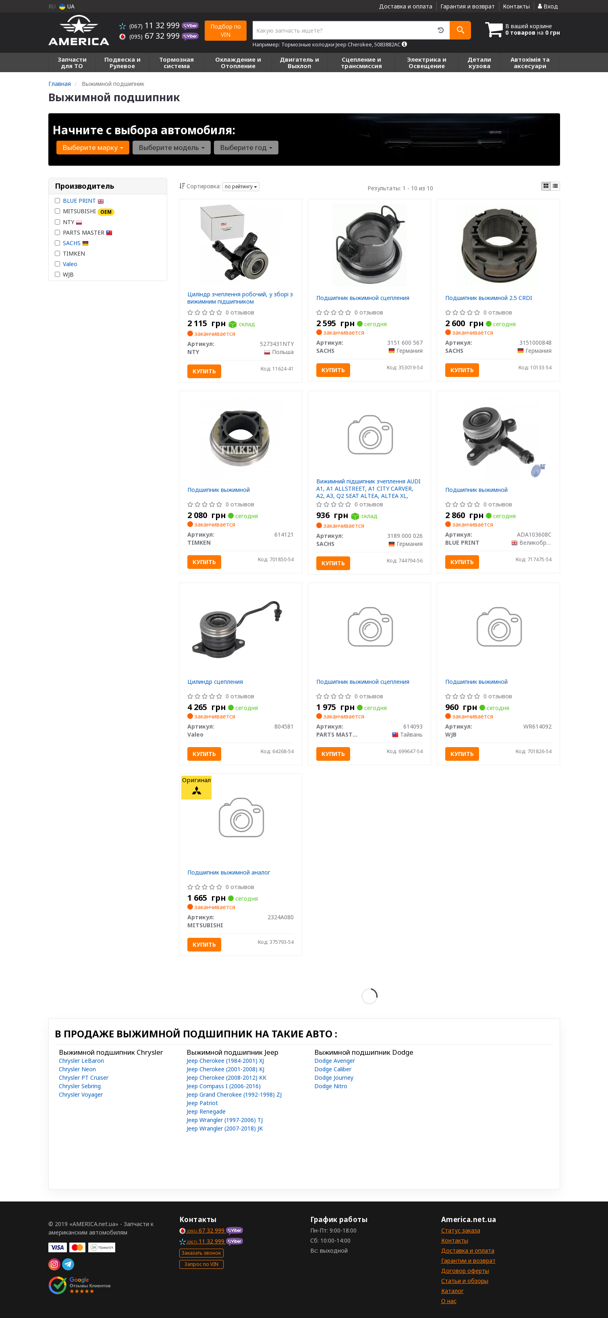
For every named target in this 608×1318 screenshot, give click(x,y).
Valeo (70, 264)
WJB (64, 274)
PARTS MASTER (83, 232)
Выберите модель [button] (172, 147)
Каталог (452, 1291)
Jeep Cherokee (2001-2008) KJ (225, 1069)
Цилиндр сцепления (215, 681)
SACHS (76, 243)
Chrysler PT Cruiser (83, 1077)
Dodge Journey (333, 1077)
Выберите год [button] (246, 147)
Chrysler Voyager (81, 1094)
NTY (68, 222)
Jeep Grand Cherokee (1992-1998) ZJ (234, 1094)
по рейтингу (241, 186)
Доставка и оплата (405, 6)
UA (67, 6)
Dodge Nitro (330, 1086)
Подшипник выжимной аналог (228, 872)
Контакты (516, 6)
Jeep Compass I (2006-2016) (224, 1086)
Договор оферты (465, 1270)
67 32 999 (150, 35)
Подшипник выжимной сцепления (362, 298)
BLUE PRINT (83, 200)
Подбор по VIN (225, 30)
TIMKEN (70, 253)
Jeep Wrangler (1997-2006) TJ (225, 1120)
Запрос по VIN (201, 1264)
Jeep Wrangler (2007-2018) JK (225, 1128)
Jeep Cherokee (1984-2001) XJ (225, 1060)
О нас (449, 1301)
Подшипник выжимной (218, 489)
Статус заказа (460, 1230)
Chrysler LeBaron (81, 1060)
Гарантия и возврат (467, 6)
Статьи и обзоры (464, 1281)
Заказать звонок (201, 1252)
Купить (204, 371)
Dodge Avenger (334, 1060)
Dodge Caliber (332, 1069)
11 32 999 (150, 25)
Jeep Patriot (202, 1103)
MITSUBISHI (84, 211)
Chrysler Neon (77, 1069)
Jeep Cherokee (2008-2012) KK (226, 1077)
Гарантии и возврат (468, 1260)
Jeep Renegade (206, 1111)
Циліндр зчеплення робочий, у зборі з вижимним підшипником (240, 297)
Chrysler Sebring (80, 1086)
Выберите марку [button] (92, 147)
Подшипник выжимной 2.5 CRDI (488, 298)
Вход (548, 6)
